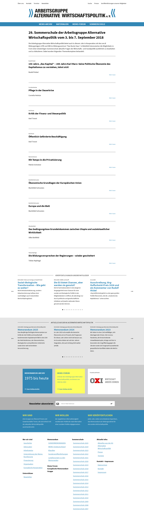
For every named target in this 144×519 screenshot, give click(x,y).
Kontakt (28, 3)
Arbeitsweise (28, 450)
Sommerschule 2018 (80, 469)
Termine (36, 3)
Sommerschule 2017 (80, 472)
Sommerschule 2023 (80, 450)
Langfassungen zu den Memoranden (56, 459)
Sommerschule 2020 (80, 461)
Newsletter (45, 3)
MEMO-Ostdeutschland (57, 447)
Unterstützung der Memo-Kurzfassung (33, 455)
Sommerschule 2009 (80, 501)
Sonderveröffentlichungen (58, 454)
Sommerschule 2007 (80, 509)
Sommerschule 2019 (80, 465)
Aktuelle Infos (102, 439)
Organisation (28, 464)
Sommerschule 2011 (80, 494)
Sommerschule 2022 (80, 454)
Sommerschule (78, 439)
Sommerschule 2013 (80, 487)
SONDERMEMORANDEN (57, 443)
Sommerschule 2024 (80, 447)
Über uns (21, 3)
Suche (90, 3)
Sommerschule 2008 (80, 505)
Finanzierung (28, 460)
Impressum (102, 472)
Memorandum (52, 439)
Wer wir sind (27, 439)
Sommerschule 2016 (80, 476)
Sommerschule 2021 (80, 458)
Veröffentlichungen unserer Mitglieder (113, 3)
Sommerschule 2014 (80, 483)
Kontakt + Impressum (105, 461)
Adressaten (28, 447)
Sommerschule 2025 (80, 443)
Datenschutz (102, 465)
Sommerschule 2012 (80, 490)
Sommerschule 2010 (80, 498)
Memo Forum (52, 466)
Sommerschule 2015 (80, 479)
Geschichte (28, 443)
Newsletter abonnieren (41, 403)
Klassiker (51, 450)
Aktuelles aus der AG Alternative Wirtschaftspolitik (105, 446)
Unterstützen (28, 473)
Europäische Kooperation (33, 468)
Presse (96, 3)
